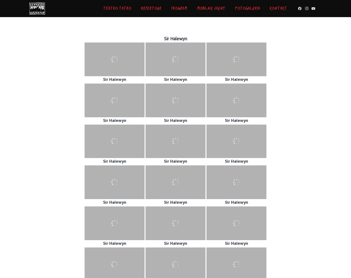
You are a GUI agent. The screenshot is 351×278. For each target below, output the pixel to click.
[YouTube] (313, 8)
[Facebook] (299, 8)
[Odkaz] (37, 8)
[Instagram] (306, 8)
